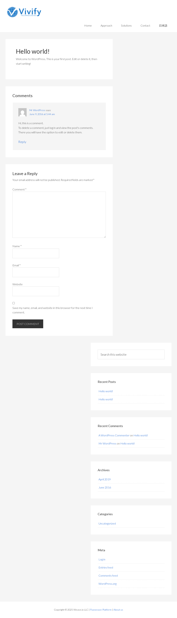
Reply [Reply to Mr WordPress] (22, 142)
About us (118, 609)
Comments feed (108, 575)
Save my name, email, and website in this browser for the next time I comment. (52, 310)
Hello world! (106, 391)
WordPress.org (108, 583)
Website (17, 284)
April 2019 (105, 479)
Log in (102, 559)
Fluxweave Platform (100, 609)
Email (16, 265)
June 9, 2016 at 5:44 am (42, 114)
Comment (19, 189)
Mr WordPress (37, 110)
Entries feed (106, 567)
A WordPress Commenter (114, 435)
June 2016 (105, 487)
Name (17, 246)
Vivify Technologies (47, 12)
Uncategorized (107, 523)
